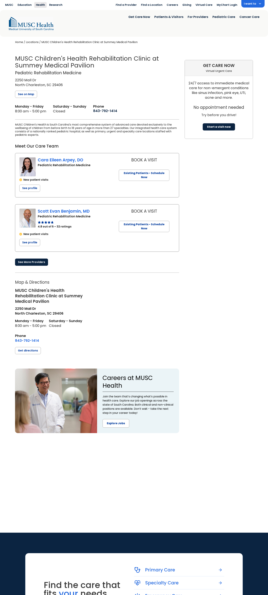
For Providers (198, 17)
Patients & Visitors (168, 17)
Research (55, 5)
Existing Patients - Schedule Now (144, 175)
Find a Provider (126, 5)
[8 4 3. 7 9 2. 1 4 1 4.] (105, 111)
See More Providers (31, 262)
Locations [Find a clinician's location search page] (32, 42)
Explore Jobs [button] (116, 423)
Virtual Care (204, 5)
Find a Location (151, 5)
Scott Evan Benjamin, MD (64, 211)
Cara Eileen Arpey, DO (60, 160)
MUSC (9, 5)
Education (25, 5)
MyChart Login (227, 5)
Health (40, 5)
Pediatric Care (223, 17)
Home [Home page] (19, 42)
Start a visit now (219, 127)
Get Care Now (139, 17)
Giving (186, 5)
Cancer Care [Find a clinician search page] (249, 17)
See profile (29, 188)
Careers (172, 5)
